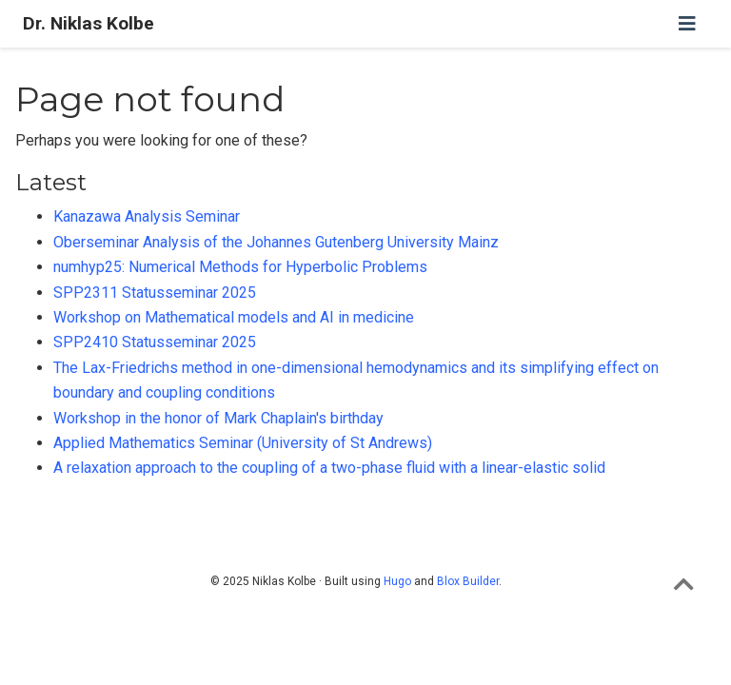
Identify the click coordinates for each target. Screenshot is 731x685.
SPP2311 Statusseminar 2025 (154, 293)
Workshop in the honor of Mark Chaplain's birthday (218, 418)
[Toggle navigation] (687, 24)
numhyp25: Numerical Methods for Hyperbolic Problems (240, 267)
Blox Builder (468, 581)
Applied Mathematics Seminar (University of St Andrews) (242, 443)
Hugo (397, 581)
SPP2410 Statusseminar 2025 (154, 342)
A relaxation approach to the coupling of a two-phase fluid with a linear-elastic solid (329, 468)
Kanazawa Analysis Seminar (146, 216)
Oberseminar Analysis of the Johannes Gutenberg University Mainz (276, 242)
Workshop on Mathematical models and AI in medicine (233, 317)
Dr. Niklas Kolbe (88, 23)
